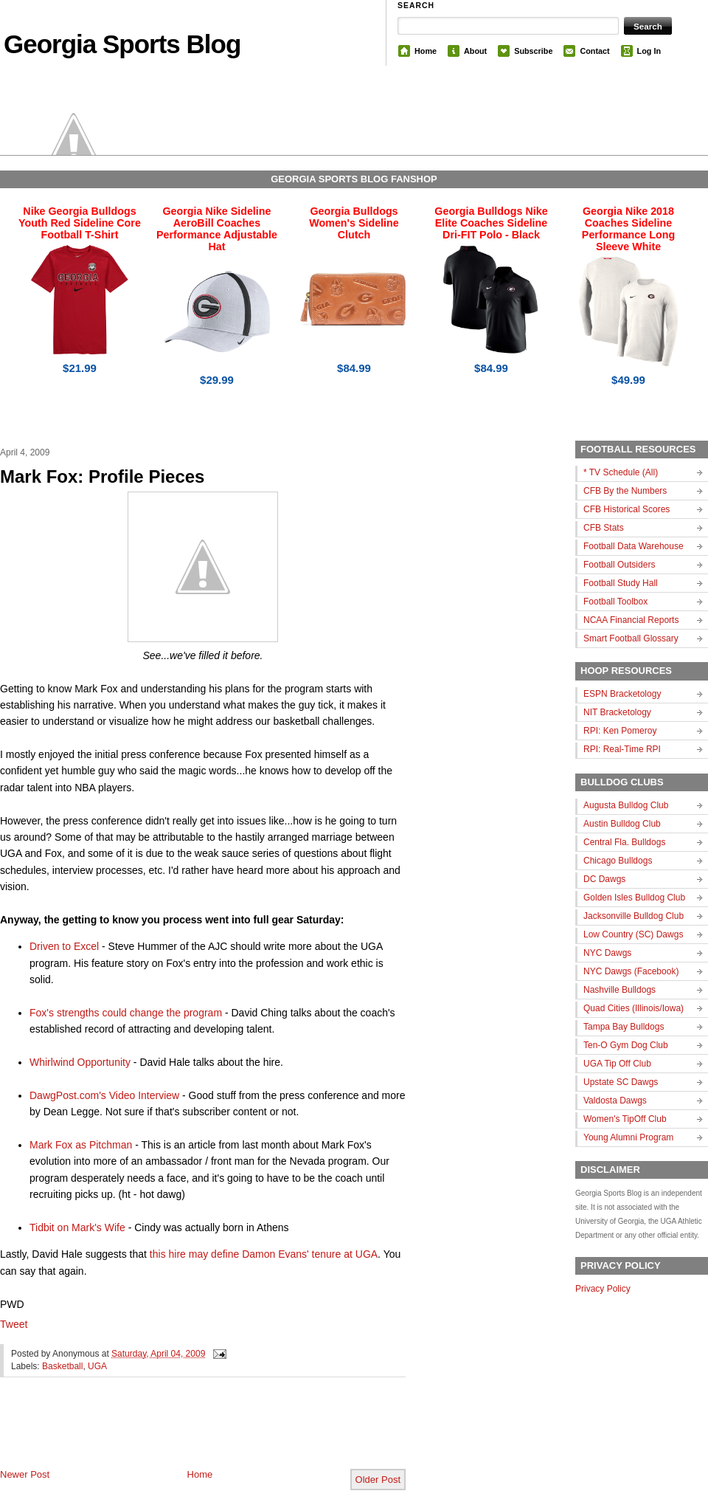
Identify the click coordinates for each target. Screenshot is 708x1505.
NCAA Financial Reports (630, 620)
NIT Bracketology (617, 712)
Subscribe (533, 51)
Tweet (13, 1324)
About (475, 51)
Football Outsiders (619, 564)
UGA (97, 1366)
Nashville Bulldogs (619, 990)
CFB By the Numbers (625, 491)
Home (425, 51)
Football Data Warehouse (633, 546)
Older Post (377, 1479)
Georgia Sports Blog (122, 44)
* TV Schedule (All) (620, 472)
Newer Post (24, 1474)
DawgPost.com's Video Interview (104, 1095)
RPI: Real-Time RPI (622, 749)
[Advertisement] (172, 1435)
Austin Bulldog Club (622, 824)
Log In (649, 51)
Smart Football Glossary (630, 638)
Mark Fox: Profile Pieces (102, 476)
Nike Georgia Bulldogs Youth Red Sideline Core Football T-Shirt (79, 223)
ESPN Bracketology (622, 694)
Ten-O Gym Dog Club (625, 1045)
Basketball (62, 1366)
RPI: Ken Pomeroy (619, 731)
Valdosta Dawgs (615, 1100)
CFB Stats (603, 528)
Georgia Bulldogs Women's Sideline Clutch (354, 223)
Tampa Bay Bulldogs (623, 1027)
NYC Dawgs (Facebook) (630, 971)
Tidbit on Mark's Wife (77, 1227)
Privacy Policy (603, 1289)
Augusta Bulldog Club (625, 805)
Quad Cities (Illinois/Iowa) (633, 1008)
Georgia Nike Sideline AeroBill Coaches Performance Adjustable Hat (216, 228)
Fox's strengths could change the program (126, 1013)
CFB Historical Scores (626, 509)
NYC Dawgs (607, 953)
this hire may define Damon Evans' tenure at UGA (264, 1254)
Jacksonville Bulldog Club (633, 916)
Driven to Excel (64, 946)
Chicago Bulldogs (617, 860)
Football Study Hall (620, 583)
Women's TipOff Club (625, 1119)
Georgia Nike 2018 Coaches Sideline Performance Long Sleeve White (628, 228)
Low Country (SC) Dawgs (633, 934)
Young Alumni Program (628, 1137)
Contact (594, 51)
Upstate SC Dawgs (620, 1082)
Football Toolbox (615, 601)
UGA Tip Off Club (617, 1063)
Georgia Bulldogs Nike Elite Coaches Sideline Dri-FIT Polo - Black (490, 223)
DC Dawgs (604, 879)
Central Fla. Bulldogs (624, 842)
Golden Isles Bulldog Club (634, 897)
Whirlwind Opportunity (80, 1062)
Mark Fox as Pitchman (81, 1145)
